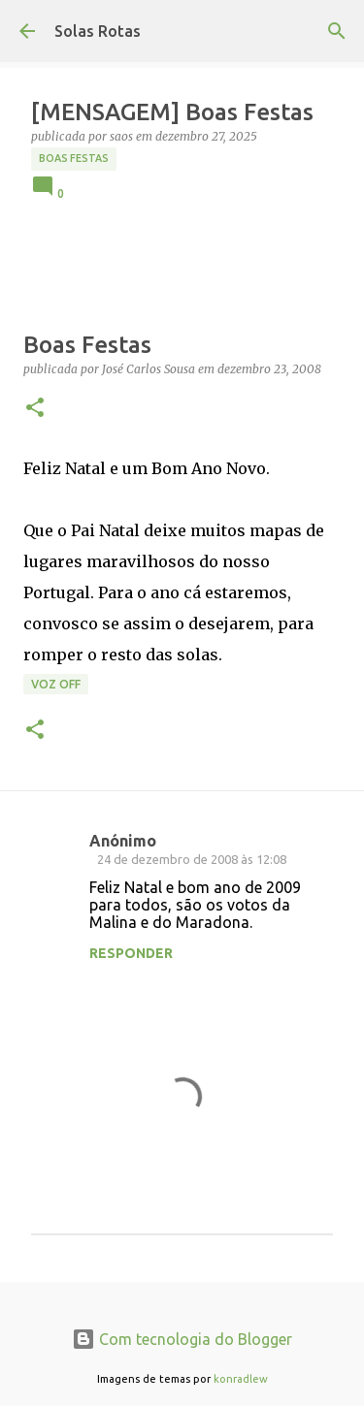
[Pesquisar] (336, 31)
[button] (35, 409)
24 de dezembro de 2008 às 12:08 (191, 859)
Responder (131, 953)
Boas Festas (74, 158)
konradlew (241, 1379)
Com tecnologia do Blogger (182, 1339)
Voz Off (56, 684)
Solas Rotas (97, 31)
